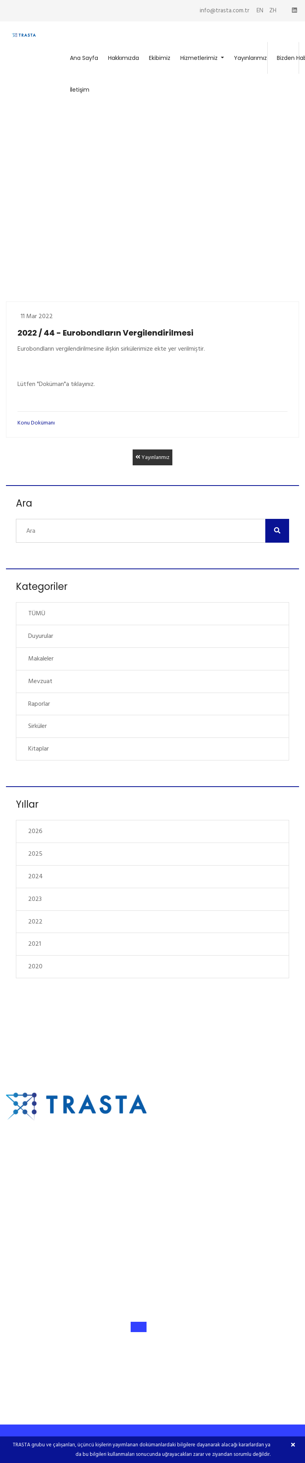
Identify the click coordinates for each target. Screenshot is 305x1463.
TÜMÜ (36, 613)
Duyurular (40, 636)
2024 (35, 876)
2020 (35, 966)
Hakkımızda (123, 58)
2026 (35, 831)
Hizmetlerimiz (184, 1165)
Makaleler (41, 658)
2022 (35, 921)
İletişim (79, 90)
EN (260, 10)
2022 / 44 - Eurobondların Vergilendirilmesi (105, 332)
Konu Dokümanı (36, 422)
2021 (34, 944)
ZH (272, 10)
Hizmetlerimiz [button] (199, 58)
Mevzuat (40, 681)
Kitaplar (38, 748)
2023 (35, 899)
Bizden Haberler (187, 1202)
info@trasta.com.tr (224, 10)
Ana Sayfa (84, 58)
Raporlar (39, 704)
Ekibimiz (159, 58)
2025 (35, 854)
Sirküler (37, 726)
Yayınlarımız (250, 58)
